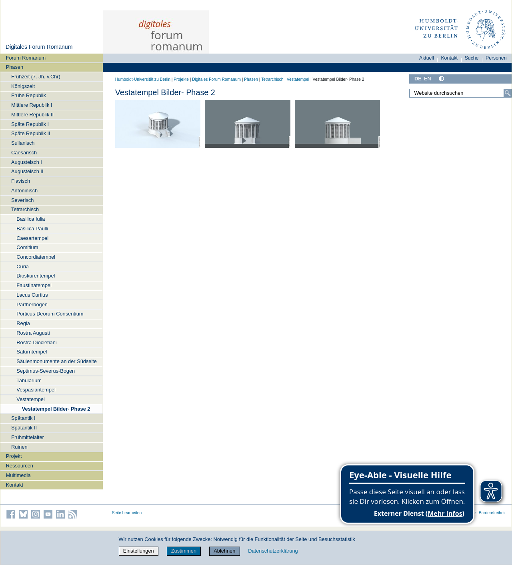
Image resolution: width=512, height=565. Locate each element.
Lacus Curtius (32, 295)
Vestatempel (30, 399)
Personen (496, 58)
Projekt (14, 456)
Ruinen (19, 447)
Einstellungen (138, 551)
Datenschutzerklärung (273, 551)
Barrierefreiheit (492, 513)
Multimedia (18, 475)
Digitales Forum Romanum (39, 47)
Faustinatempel (34, 285)
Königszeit (23, 86)
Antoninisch (24, 191)
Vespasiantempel (35, 390)
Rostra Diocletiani (36, 342)
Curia (22, 267)
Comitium (27, 247)
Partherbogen (32, 304)
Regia (23, 323)
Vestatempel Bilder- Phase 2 (56, 409)
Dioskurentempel (35, 276)
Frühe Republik (28, 95)
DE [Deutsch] (418, 79)
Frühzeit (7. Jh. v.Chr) (35, 77)
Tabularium (29, 380)
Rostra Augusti (33, 333)
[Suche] (508, 93)
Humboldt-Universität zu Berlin (142, 79)
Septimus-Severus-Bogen (45, 371)
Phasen (14, 67)
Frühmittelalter (27, 437)
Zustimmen (183, 551)
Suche (472, 58)
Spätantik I (23, 418)
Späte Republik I (30, 124)
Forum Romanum (26, 58)
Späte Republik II (30, 133)
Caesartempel (32, 238)
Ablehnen (224, 551)
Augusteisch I (26, 162)
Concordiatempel (35, 257)
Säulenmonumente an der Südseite (56, 361)
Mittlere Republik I (31, 105)
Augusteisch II (27, 171)
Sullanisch (22, 143)
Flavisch (20, 181)
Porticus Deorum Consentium (49, 314)
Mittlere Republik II (32, 115)
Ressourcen (19, 466)
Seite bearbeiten (127, 513)
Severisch (22, 200)
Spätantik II (24, 428)
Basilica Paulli (32, 229)
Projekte (181, 79)
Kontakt (14, 485)
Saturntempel (31, 352)
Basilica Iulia (30, 219)
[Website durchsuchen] (460, 93)
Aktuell (426, 58)
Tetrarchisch (25, 209)
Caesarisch (24, 153)
